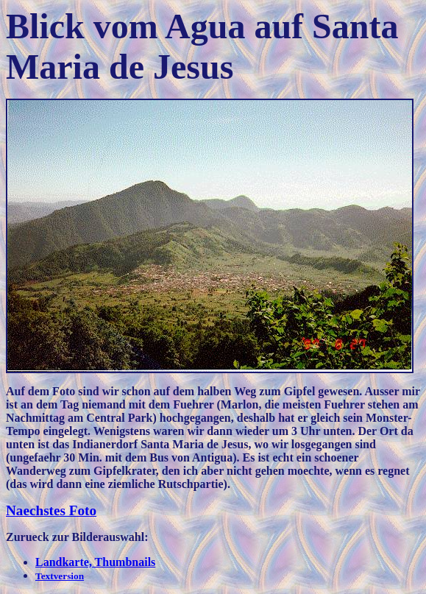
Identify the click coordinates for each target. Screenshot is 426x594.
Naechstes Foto (51, 510)
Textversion (59, 575)
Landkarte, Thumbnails (95, 562)
